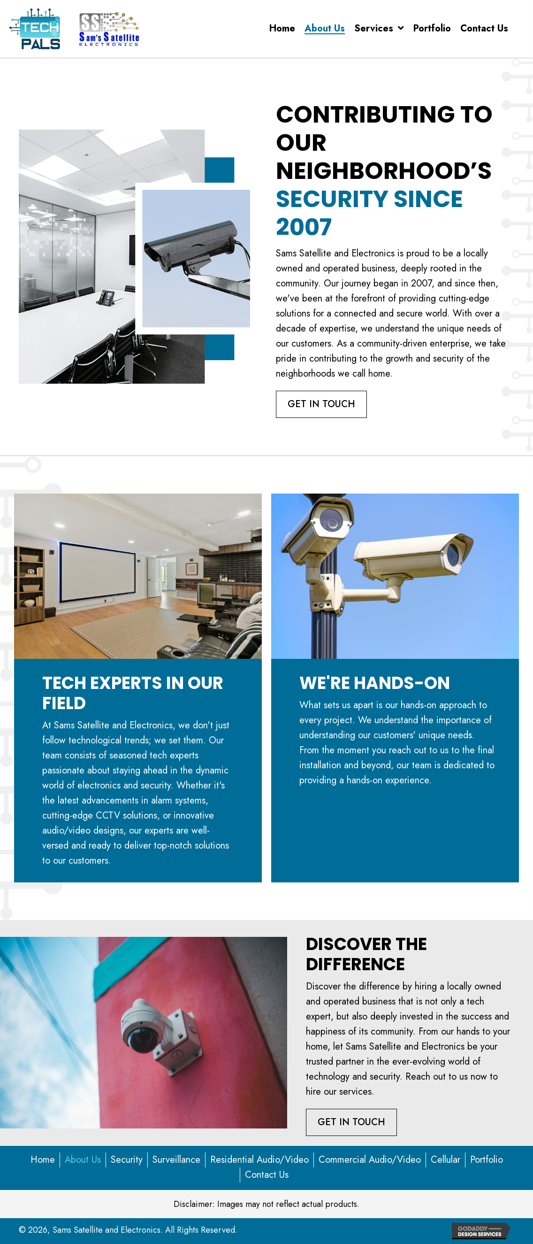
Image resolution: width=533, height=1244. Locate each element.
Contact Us (267, 1175)
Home (42, 1160)
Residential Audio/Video (259, 1160)
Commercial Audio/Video (370, 1160)
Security (127, 1160)
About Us (83, 1160)
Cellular (445, 1160)
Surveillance (176, 1160)
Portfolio (486, 1160)
